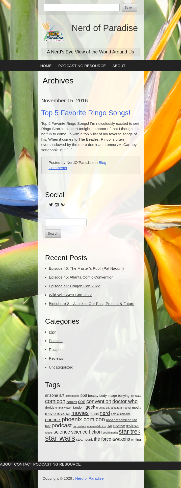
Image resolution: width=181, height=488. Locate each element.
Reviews (56, 358)
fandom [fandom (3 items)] (79, 407)
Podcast (56, 341)
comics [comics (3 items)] (71, 402)
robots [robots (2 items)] (49, 432)
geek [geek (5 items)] (90, 407)
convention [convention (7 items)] (98, 401)
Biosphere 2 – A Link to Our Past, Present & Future (92, 303)
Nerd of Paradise (105, 28)
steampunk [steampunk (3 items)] (84, 439)
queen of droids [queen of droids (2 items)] (96, 426)
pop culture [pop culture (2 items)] (79, 426)
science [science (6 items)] (62, 432)
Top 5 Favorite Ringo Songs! (86, 113)
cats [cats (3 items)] (138, 396)
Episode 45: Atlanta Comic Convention (81, 277)
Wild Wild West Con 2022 (70, 295)
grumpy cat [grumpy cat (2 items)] (103, 407)
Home (46, 66)
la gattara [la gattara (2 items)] (116, 407)
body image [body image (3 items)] (108, 396)
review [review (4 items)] (119, 426)
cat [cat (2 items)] (132, 395)
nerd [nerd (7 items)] (105, 413)
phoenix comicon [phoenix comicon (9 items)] (83, 419)
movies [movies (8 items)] (80, 413)
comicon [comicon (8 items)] (55, 401)
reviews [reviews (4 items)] (132, 426)
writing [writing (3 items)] (136, 439)
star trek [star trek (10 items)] (130, 431)
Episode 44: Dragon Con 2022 (74, 286)
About (118, 66)
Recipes (56, 349)
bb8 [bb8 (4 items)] (84, 395)
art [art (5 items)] (61, 395)
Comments (58, 168)
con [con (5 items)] (81, 401)
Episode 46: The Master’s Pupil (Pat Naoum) (86, 268)
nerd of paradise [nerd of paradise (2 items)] (121, 413)
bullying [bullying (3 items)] (124, 396)
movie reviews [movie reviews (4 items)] (57, 413)
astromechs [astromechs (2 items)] (72, 395)
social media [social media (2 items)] (110, 432)
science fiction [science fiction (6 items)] (86, 432)
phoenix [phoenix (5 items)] (53, 419)
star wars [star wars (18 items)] (60, 438)
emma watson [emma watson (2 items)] (63, 407)
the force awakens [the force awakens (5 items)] (112, 439)
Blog (102, 162)
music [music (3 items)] (94, 414)
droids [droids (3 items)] (50, 407)
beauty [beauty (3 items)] (93, 396)
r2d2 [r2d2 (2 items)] (109, 426)
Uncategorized (61, 367)
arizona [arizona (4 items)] (51, 395)
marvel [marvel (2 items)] (127, 407)
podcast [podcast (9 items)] (61, 425)
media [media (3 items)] (136, 407)
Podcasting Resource (82, 66)
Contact (23, 464)
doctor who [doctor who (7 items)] (125, 401)
